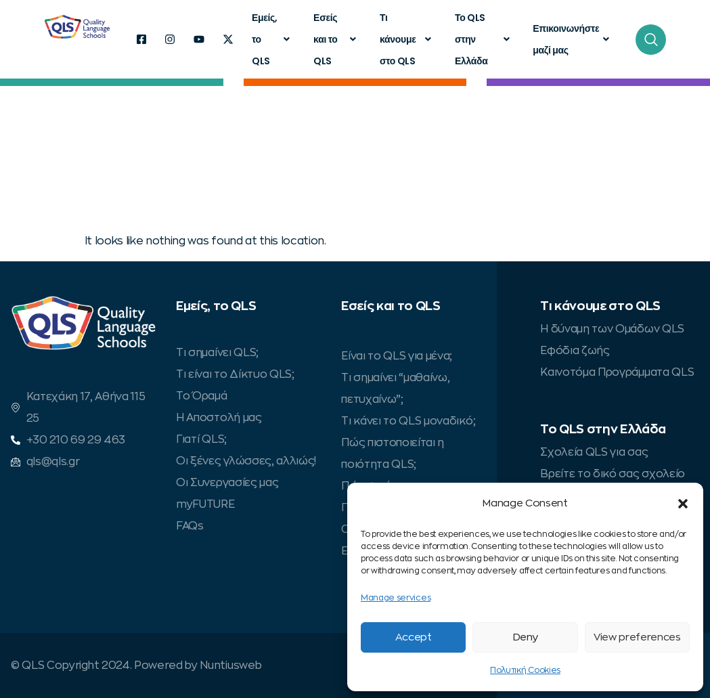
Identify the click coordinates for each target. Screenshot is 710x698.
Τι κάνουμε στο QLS (407, 39)
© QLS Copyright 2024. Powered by (105, 665)
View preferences (637, 637)
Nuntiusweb (230, 665)
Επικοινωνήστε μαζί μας (573, 39)
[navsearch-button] (651, 39)
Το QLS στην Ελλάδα (483, 39)
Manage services (395, 598)
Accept (413, 637)
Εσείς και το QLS (336, 39)
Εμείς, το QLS (272, 39)
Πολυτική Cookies (525, 670)
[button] (683, 503)
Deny (525, 637)
